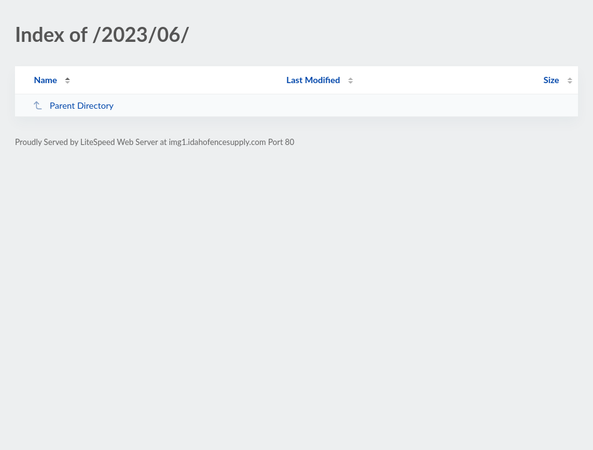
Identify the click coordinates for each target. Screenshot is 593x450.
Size (551, 79)
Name (45, 79)
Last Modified (313, 79)
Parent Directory (73, 105)
